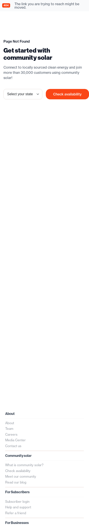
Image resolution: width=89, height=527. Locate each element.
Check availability (67, 94)
